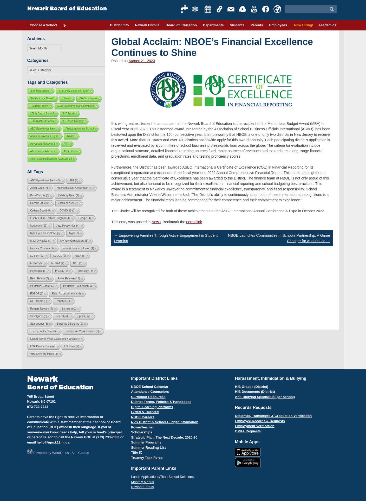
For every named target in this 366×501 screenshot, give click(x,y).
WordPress (60, 453)
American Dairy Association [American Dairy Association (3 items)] (74, 188)
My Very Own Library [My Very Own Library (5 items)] (74, 240)
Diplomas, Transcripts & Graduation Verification (273, 416)
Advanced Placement (42, 143)
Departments (213, 25)
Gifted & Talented (145, 412)
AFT (66, 143)
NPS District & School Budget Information (164, 422)
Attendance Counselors (150, 392)
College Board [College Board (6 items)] (40, 210)
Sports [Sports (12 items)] (83, 316)
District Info (119, 25)
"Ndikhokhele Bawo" (42, 98)
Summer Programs (146, 442)
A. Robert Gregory (73, 121)
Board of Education (181, 25)
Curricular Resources (148, 397)
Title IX (136, 452)
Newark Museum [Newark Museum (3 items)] (42, 248)
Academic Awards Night (44, 136)
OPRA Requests (248, 431)
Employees (278, 25)
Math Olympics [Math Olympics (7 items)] (40, 240)
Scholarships (141, 432)
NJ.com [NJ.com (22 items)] (37, 255)
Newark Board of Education (67, 8)
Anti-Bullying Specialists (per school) (265, 397)
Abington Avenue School (80, 128)
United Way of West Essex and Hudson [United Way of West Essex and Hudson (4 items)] (55, 338)
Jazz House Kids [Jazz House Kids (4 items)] (67, 225)
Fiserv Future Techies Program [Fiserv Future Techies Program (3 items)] (50, 218)
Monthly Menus (142, 482)
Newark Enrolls (147, 25)
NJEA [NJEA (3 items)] (80, 255)
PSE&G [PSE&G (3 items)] (36, 293)
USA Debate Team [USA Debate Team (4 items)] (43, 346)
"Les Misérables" (40, 90)
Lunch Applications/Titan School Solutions (162, 477)
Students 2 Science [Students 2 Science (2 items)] (70, 323)
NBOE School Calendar (149, 387)
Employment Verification (254, 426)
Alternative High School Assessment (51, 158)
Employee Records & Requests (260, 421)
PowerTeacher (142, 427)
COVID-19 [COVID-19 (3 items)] (67, 210)
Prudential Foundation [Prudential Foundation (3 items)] (78, 286)
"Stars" (66, 98)
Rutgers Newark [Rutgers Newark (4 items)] (41, 308)
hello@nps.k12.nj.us (53, 442)
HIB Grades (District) (251, 387)
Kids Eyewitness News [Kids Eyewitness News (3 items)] (45, 233)
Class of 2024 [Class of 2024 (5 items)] (68, 203)
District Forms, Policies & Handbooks (161, 402)
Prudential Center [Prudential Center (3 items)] (42, 286)
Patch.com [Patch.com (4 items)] (85, 270)
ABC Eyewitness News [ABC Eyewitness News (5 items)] (45, 180)
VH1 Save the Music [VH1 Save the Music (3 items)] (44, 353)
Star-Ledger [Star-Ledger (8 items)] (39, 323)
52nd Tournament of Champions (75, 106)
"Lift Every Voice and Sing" (73, 90)
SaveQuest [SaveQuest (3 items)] (38, 316)
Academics (327, 25)
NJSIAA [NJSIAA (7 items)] (57, 263)
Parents (257, 25)
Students (237, 25)
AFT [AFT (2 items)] (73, 180)
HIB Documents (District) (255, 392)
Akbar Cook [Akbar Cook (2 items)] (39, 188)
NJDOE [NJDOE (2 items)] (59, 255)
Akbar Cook (70, 151)
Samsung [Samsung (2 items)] (69, 308)
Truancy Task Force (146, 458)
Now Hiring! (302, 25)
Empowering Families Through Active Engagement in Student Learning (166, 238)
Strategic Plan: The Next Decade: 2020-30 (164, 437)
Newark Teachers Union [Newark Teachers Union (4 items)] (78, 248)
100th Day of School (42, 113)
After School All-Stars (42, 151)
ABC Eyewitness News (43, 128)
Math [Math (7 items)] (74, 233)
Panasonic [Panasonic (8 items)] (38, 270)
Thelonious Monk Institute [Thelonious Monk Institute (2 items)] (82, 331)
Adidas (71, 136)
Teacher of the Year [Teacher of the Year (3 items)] (43, 331)
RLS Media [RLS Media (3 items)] (38, 301)
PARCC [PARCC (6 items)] (61, 270)
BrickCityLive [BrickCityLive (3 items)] (39, 195)
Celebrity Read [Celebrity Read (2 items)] (68, 195)
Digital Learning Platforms (152, 407)
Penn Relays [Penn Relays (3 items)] (39, 278)
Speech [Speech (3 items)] (62, 316)
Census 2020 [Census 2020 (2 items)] (40, 203)
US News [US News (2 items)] (71, 346)
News (156, 222)
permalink (194, 222)
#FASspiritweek (88, 98)
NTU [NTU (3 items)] (77, 263)
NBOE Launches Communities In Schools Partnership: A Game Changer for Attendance (279, 238)
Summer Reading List (148, 447)
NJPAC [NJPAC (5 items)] (36, 263)
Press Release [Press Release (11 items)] (69, 278)
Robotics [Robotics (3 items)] (63, 301)
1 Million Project (39, 106)
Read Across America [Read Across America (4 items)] (66, 293)
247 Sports (69, 113)
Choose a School (48, 25)
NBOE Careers (142, 417)
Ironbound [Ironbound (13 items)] (39, 225)
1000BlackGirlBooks (42, 121)
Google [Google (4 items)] (85, 218)
